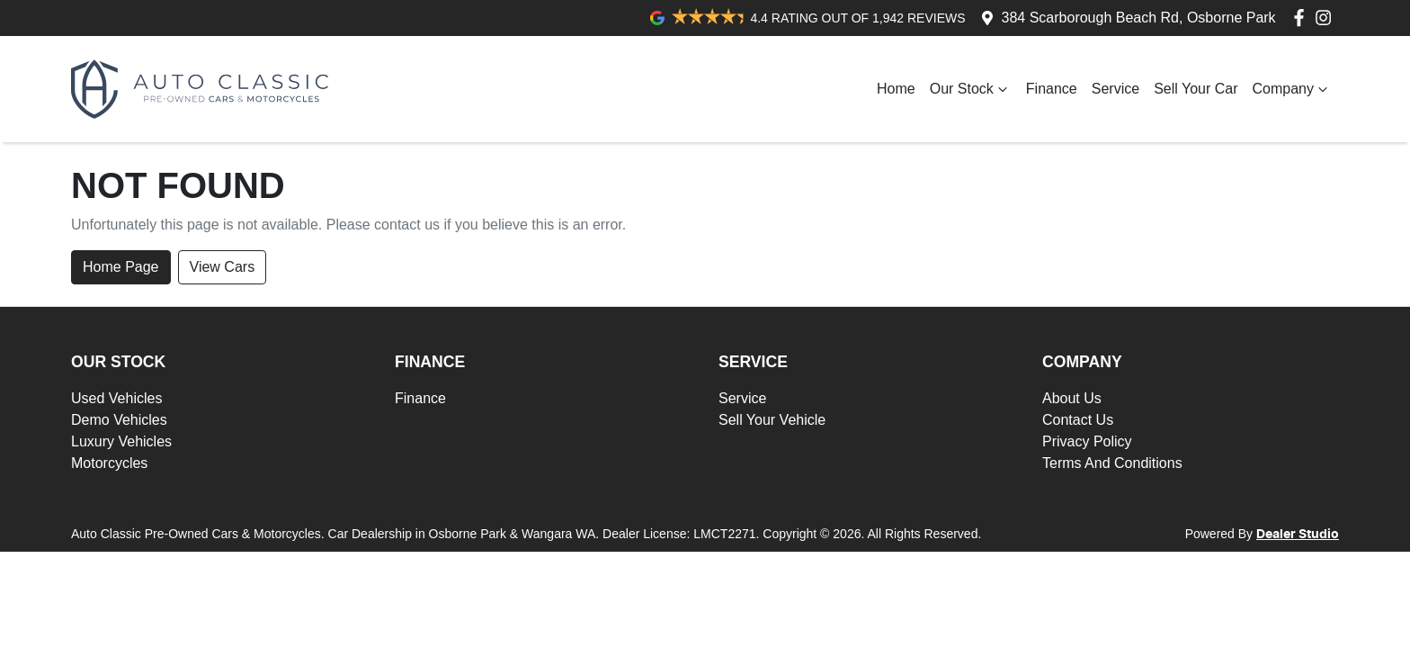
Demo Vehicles (119, 420)
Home (896, 88)
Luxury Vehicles (121, 441)
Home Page (121, 266)
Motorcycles (109, 463)
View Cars (222, 266)
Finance (1051, 88)
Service (1115, 88)
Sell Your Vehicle (771, 420)
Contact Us (1077, 420)
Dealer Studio (1297, 534)
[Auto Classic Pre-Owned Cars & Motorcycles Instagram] (1327, 17)
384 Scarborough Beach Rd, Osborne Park (1139, 17)
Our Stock (971, 89)
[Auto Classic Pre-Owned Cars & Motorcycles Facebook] (1302, 17)
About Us (1072, 398)
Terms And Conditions (1112, 463)
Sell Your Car (1195, 88)
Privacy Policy (1087, 441)
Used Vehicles (116, 398)
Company (1292, 89)
